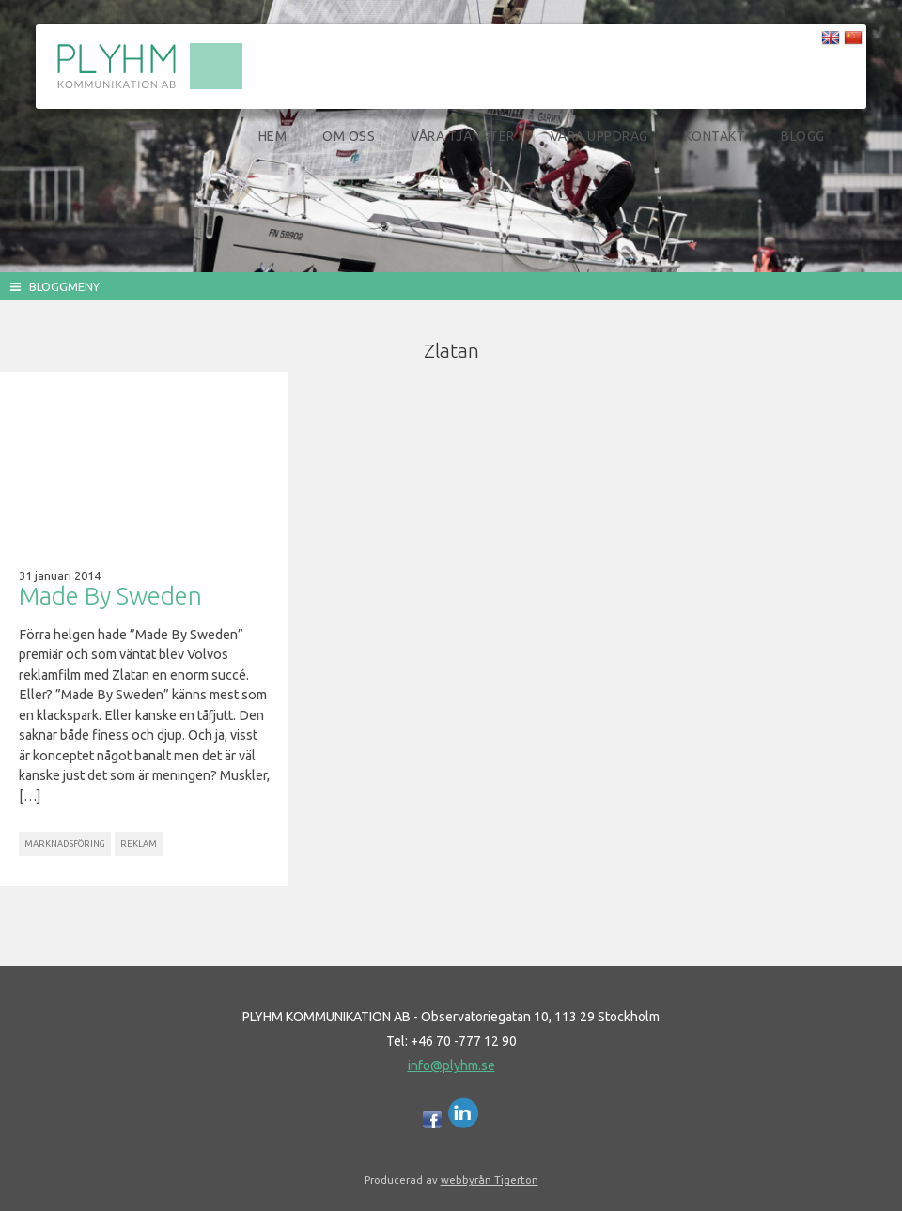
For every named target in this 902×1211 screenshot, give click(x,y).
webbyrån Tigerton (489, 1179)
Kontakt (715, 136)
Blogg (803, 136)
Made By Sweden (110, 595)
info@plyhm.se (451, 1065)
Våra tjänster (463, 136)
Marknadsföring (64, 843)
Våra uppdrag (599, 136)
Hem (273, 136)
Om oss (348, 136)
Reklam (138, 843)
